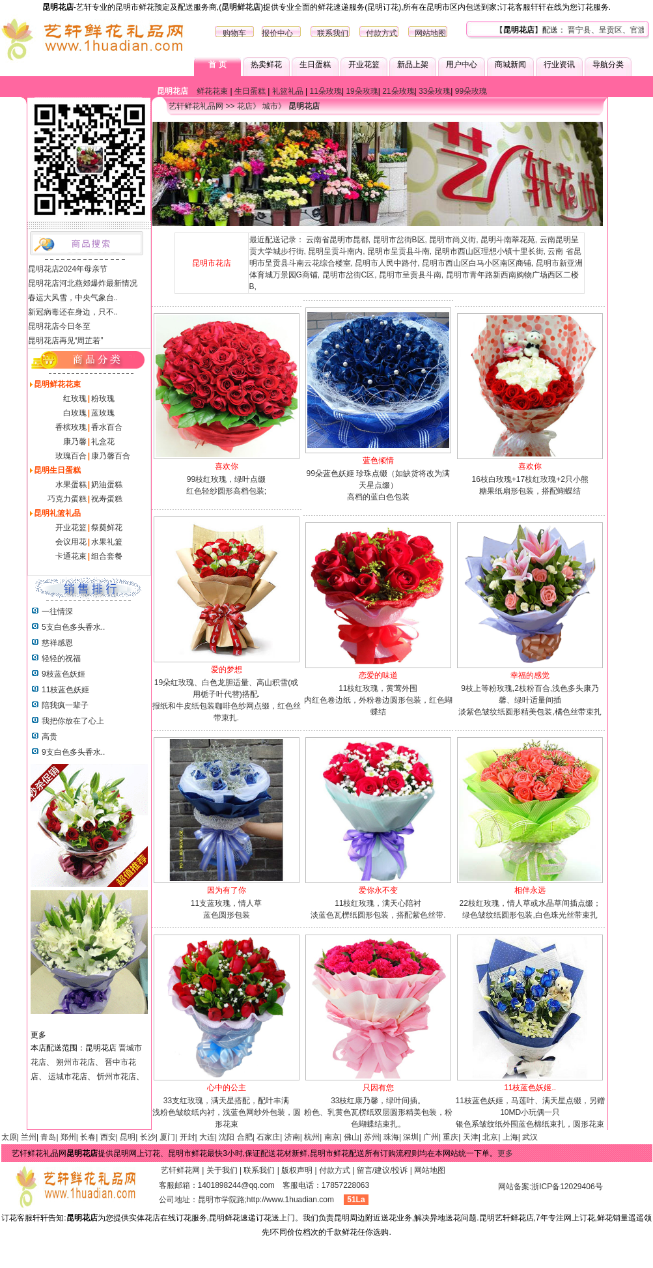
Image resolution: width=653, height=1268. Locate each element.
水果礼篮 (106, 541)
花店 (245, 106)
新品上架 (412, 64)
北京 (490, 1137)
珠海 (391, 1137)
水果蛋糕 (71, 484)
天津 (471, 1137)
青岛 (48, 1137)
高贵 (49, 736)
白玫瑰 (75, 412)
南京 (332, 1137)
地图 (438, 33)
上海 (510, 1137)
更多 (505, 1153)
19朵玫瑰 (362, 91)
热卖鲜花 (266, 64)
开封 (187, 1137)
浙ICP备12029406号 (566, 1186)
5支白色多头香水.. (73, 627)
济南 (292, 1137)
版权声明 (297, 1170)
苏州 (372, 1137)
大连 (207, 1137)
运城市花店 (67, 1076)
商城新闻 (510, 64)
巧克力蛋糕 (67, 498)
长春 (88, 1137)
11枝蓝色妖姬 (65, 689)
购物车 (234, 33)
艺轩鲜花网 (180, 1170)
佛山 (351, 1137)
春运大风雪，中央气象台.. (73, 297)
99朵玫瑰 (471, 91)
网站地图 (429, 1170)
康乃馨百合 (110, 455)
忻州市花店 (116, 1076)
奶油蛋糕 (106, 484)
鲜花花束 (212, 91)
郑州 (68, 1137)
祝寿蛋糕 (106, 498)
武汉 (530, 1137)
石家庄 (268, 1137)
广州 (431, 1137)
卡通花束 (71, 556)
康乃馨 (75, 441)
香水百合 (106, 427)
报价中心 (277, 33)
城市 (270, 106)
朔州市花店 (75, 1062)
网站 (422, 33)
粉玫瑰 (103, 398)
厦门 (167, 1137)
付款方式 (381, 33)
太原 (9, 1137)
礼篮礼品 (287, 91)
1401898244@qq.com (236, 1185)
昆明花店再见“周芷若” (66, 340)
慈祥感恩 (57, 642)
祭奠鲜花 (106, 527)
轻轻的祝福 (61, 658)
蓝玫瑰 (103, 412)
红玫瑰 (75, 398)
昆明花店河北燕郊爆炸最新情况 (82, 283)
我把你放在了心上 (73, 721)
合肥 (245, 1137)
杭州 (312, 1137)
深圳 (411, 1137)
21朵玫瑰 (398, 91)
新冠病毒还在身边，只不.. (73, 312)
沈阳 (226, 1137)
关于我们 (222, 1170)
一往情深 (57, 611)
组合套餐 (106, 556)
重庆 (450, 1137)
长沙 (148, 1137)
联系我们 (332, 33)
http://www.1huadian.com (290, 1199)
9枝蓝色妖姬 (63, 674)
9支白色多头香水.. (73, 752)
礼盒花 (103, 441)
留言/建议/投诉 (382, 1170)
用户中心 (461, 64)
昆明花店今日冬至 (59, 326)
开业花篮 (364, 64)
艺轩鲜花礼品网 (196, 106)
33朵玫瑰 (435, 91)
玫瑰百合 (71, 455)
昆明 (127, 1137)
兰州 (28, 1137)
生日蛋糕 (315, 64)
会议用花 (71, 541)
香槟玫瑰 (71, 427)
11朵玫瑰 (326, 91)
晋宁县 (594, 30)
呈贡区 (625, 30)
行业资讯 (559, 64)
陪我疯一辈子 (65, 705)
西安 (108, 1137)
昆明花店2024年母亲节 (68, 269)
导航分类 (608, 64)
